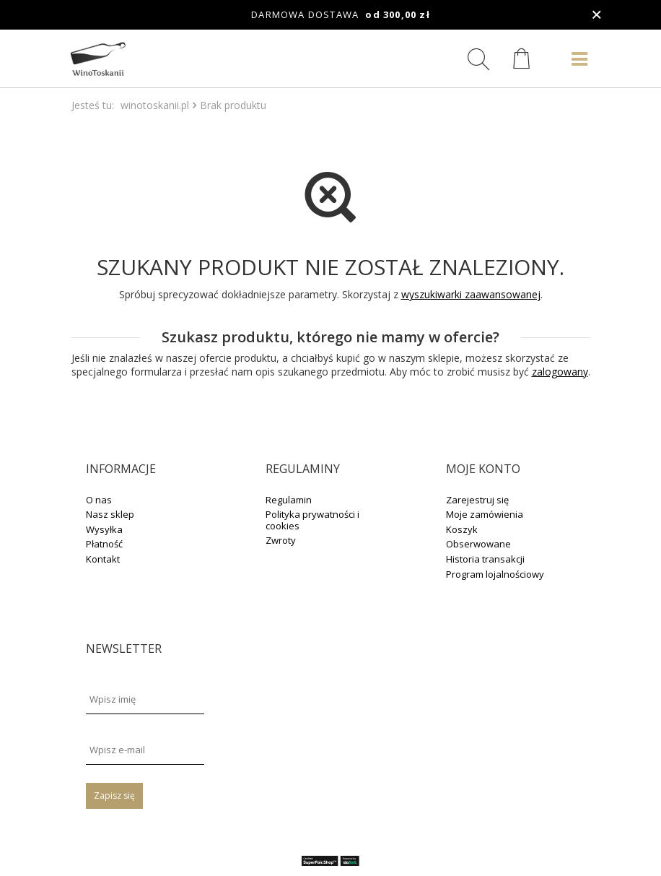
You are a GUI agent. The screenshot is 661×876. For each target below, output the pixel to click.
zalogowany (560, 371)
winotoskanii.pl (155, 105)
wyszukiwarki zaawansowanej (470, 294)
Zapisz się (114, 795)
